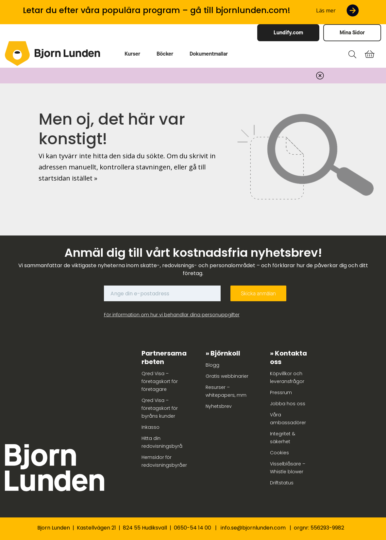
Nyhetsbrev (219, 406)
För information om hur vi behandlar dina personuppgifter (172, 314)
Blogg (212, 365)
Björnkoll (225, 353)
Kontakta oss (288, 357)
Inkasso (150, 427)
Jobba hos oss (287, 403)
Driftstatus (282, 482)
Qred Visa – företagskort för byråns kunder (160, 408)
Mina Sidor (352, 32)
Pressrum (281, 392)
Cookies (279, 452)
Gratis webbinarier (227, 376)
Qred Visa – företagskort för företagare (160, 381)
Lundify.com (288, 32)
